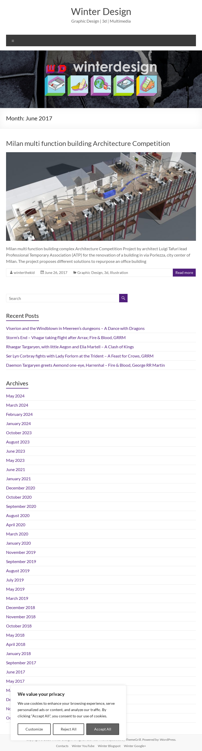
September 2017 (21, 662)
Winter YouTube (83, 746)
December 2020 (20, 487)
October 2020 (19, 496)
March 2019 (17, 598)
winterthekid (24, 272)
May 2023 (15, 460)
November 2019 (21, 552)
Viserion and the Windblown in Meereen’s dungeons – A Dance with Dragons (75, 328)
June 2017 (15, 671)
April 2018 (15, 644)
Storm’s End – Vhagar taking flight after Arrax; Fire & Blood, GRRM (66, 337)
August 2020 (17, 515)
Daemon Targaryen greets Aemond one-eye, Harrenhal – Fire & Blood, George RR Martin (85, 364)
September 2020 (21, 506)
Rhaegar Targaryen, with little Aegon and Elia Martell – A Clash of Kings (70, 346)
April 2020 (15, 524)
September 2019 (21, 561)
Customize (34, 729)
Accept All (102, 729)
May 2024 (15, 395)
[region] (68, 712)
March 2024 (17, 404)
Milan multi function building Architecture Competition (88, 143)
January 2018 (18, 653)
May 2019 (15, 588)
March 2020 (17, 533)
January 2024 (18, 423)
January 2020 (18, 542)
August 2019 (17, 570)
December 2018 (20, 607)
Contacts (62, 746)
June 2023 (15, 450)
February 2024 (19, 414)
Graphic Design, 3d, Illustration (102, 272)
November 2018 (21, 616)
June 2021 (15, 469)
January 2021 (18, 478)
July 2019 (15, 579)
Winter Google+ (135, 746)
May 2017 (15, 680)
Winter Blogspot (109, 746)
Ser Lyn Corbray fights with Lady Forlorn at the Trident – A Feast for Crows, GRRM (80, 355)
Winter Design (101, 11)
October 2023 (19, 432)
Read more (184, 272)
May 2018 (15, 634)
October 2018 (19, 625)
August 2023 (17, 441)
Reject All (69, 729)
